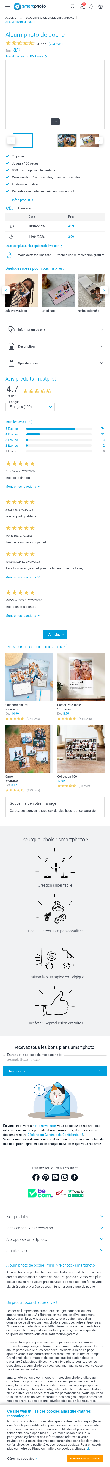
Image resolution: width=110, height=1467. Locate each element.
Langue (14, 402)
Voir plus (54, 635)
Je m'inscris (16, 1071)
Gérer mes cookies (23, 1459)
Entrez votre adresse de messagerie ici (34, 1055)
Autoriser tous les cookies (85, 1458)
